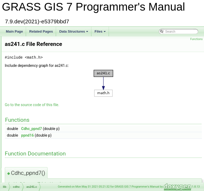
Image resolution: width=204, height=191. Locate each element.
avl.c (21, 165)
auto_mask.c (27, 159)
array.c (22, 77)
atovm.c (23, 153)
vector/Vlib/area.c (30, 42)
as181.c (23, 106)
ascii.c (22, 124)
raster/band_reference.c (34, 182)
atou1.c (23, 147)
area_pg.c (25, 54)
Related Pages (41, 31)
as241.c (23, 112)
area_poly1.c (27, 60)
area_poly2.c (27, 65)
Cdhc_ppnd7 (98, 129)
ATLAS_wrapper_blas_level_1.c (40, 141)
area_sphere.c (28, 71)
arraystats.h (26, 83)
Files (101, 32)
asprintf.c (24, 135)
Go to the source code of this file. (98, 105)
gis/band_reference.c (32, 176)
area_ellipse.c (27, 48)
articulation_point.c (31, 95)
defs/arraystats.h (29, 89)
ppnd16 (94, 135)
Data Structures (74, 32)
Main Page (14, 31)
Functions (196, 39)
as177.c (23, 100)
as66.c (22, 118)
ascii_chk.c (25, 130)
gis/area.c (24, 36)
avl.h (21, 170)
